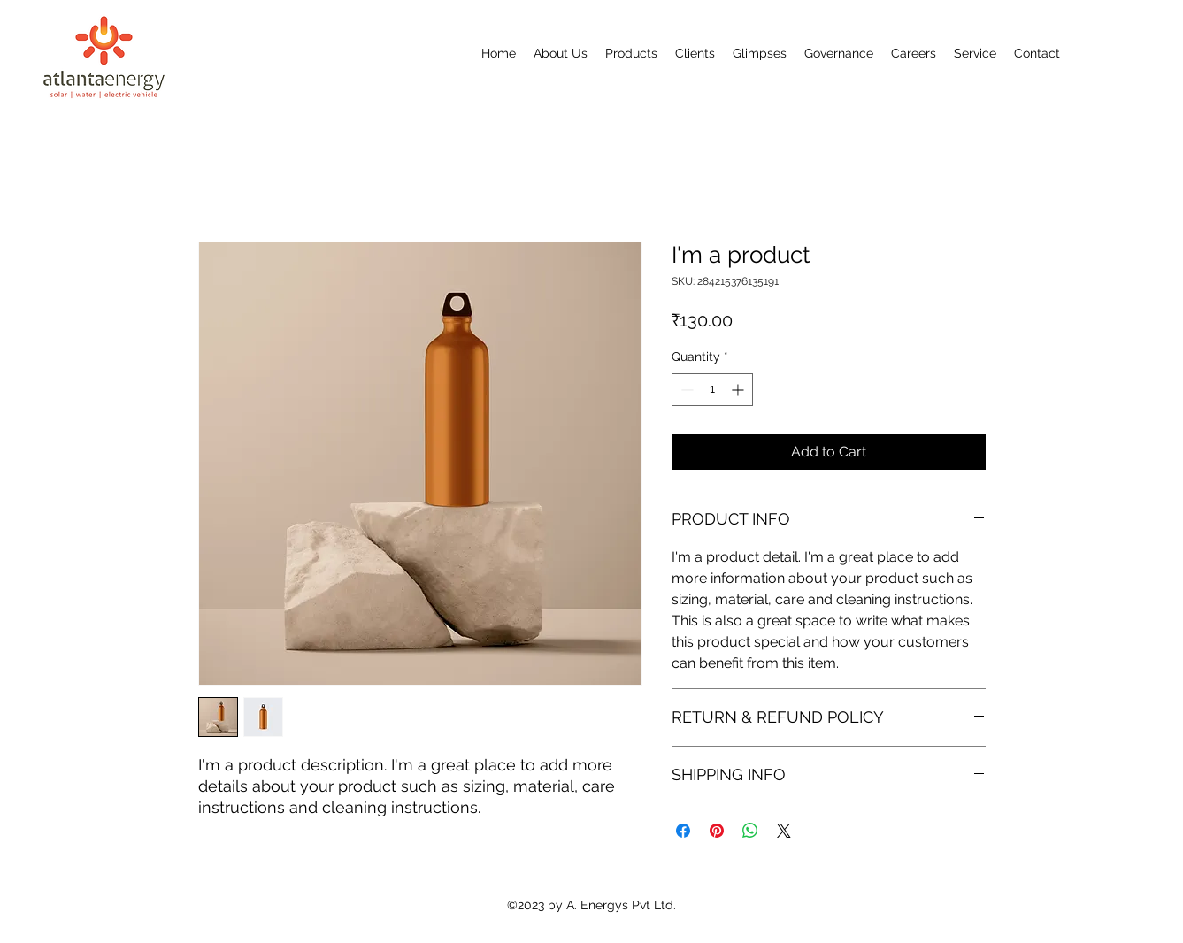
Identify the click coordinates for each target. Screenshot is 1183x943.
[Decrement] (685, 389)
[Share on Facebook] (683, 830)
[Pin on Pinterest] (716, 830)
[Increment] (739, 389)
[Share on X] (784, 830)
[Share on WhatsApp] (750, 830)
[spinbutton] (712, 389)
